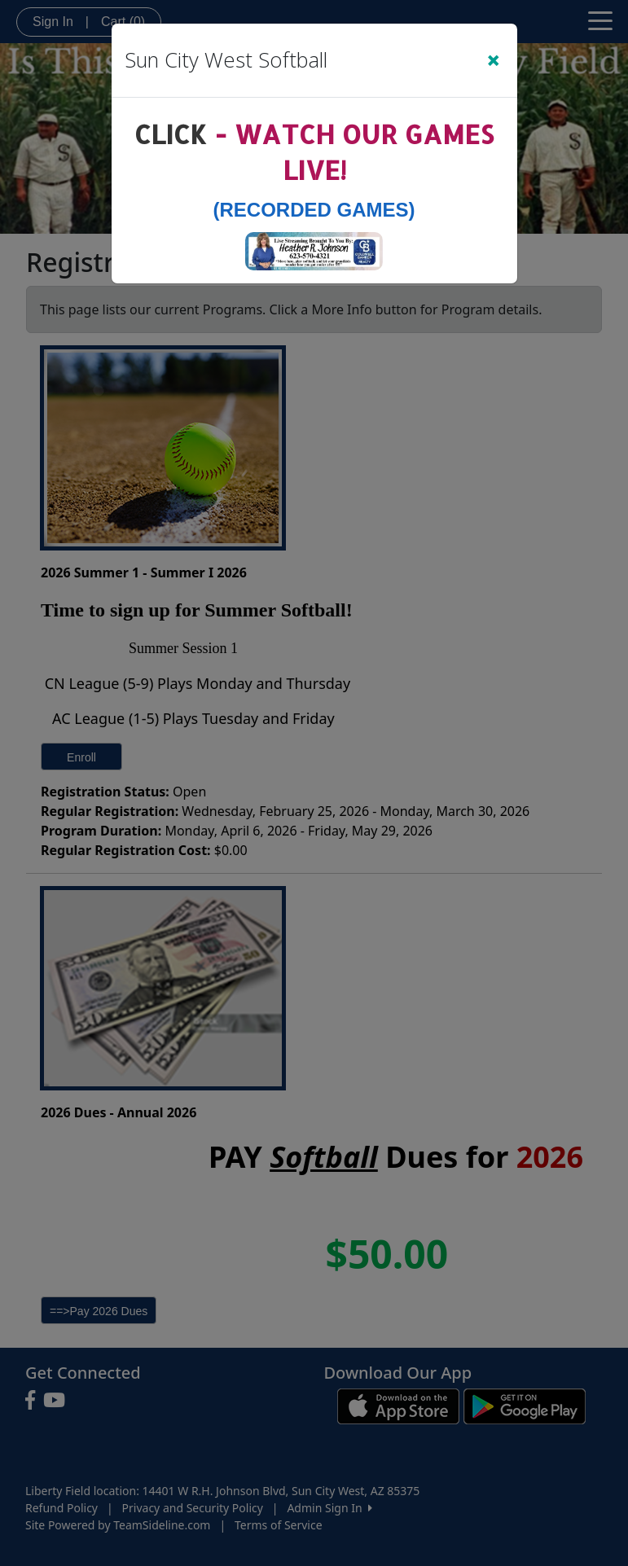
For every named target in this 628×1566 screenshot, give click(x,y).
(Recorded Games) (314, 210)
